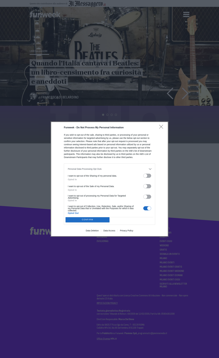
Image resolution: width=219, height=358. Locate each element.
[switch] (147, 176)
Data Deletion (92, 230)
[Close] (162, 128)
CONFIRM (87, 220)
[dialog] (109, 179)
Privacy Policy (126, 230)
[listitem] (109, 169)
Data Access (109, 230)
